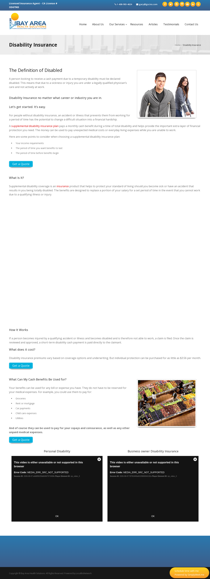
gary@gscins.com (149, 4)
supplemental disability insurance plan (35, 126)
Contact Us (191, 24)
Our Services (117, 24)
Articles (153, 24)
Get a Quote (21, 164)
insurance (63, 186)
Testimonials (171, 24)
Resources (136, 24)
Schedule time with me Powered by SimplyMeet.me (189, 572)
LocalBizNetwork (84, 573)
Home (83, 24)
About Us (98, 24)
